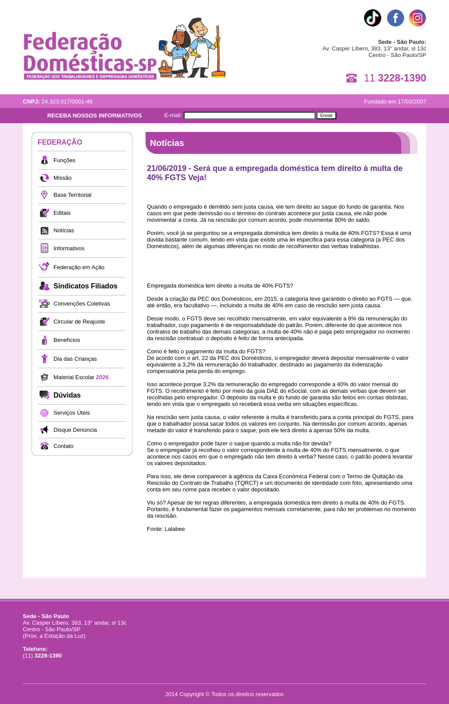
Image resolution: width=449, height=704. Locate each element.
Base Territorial (72, 195)
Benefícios (66, 340)
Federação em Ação (78, 267)
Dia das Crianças (75, 359)
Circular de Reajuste (79, 321)
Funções (64, 160)
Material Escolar (81, 377)
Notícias (63, 230)
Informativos (69, 248)
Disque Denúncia (75, 430)
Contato (63, 446)
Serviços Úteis (71, 412)
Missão (62, 177)
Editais (62, 213)
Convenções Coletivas (81, 303)
